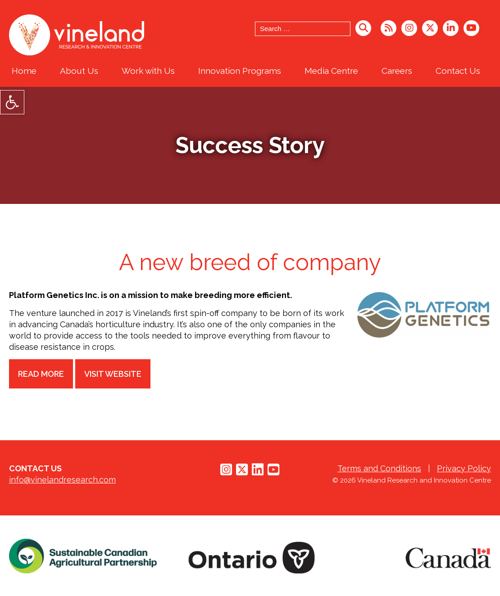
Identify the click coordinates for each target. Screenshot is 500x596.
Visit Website (113, 374)
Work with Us (148, 71)
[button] (12, 102)
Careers (397, 71)
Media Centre (331, 71)
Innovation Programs (239, 71)
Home (24, 71)
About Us (79, 71)
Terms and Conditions (379, 468)
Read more (41, 374)
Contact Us (458, 71)
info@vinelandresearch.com (62, 479)
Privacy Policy (464, 468)
